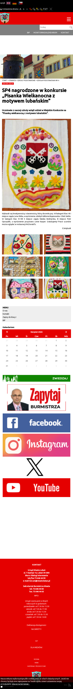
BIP (28, 33)
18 (17, 356)
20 (36, 356)
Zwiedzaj (35, 378)
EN (8, 3)
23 (66, 356)
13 (36, 351)
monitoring (39, 33)
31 (7, 366)
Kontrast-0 (34, 9)
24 (7, 361)
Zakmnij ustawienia (51, 9)
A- (27, 9)
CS (20, 3)
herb (37, 663)
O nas (5, 311)
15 (56, 351)
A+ (20, 9)
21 (46, 356)
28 (46, 361)
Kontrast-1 (37, 9)
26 (27, 361)
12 (27, 351)
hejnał (36, 659)
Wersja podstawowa (30, 9)
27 (36, 361)
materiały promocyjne (36, 666)
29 (56, 361)
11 (17, 351)
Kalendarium (51, 33)
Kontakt (65, 33)
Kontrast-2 (41, 9)
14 (46, 351)
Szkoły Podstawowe (26, 80)
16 (66, 351)
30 (66, 361)
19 (27, 356)
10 (7, 351)
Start (4, 80)
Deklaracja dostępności (36, 625)
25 (17, 361)
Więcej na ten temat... (21, 684)
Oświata (12, 80)
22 (56, 356)
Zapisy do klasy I (9, 317)
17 (7, 356)
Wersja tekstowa (45, 9)
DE (14, 3)
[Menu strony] (69, 19)
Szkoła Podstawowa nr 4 (48, 80)
